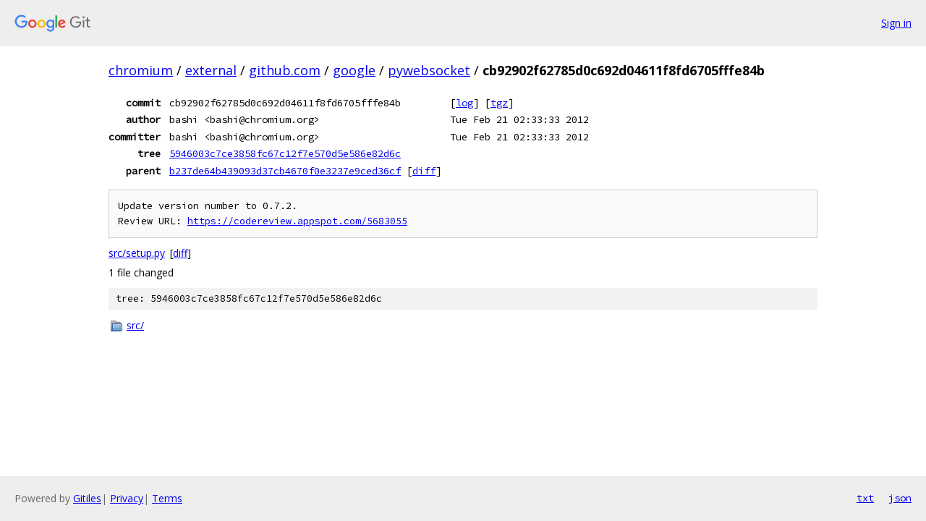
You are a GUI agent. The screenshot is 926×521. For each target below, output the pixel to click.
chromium (141, 70)
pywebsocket (429, 70)
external (211, 70)
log (464, 102)
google (354, 70)
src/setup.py (137, 253)
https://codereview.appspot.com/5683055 (297, 221)
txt (865, 497)
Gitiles (87, 498)
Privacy (126, 498)
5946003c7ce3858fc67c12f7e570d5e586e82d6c (285, 153)
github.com (284, 70)
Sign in (896, 23)
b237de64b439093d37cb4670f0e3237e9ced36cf (285, 170)
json (900, 497)
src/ (135, 325)
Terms (167, 498)
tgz (499, 102)
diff (424, 170)
